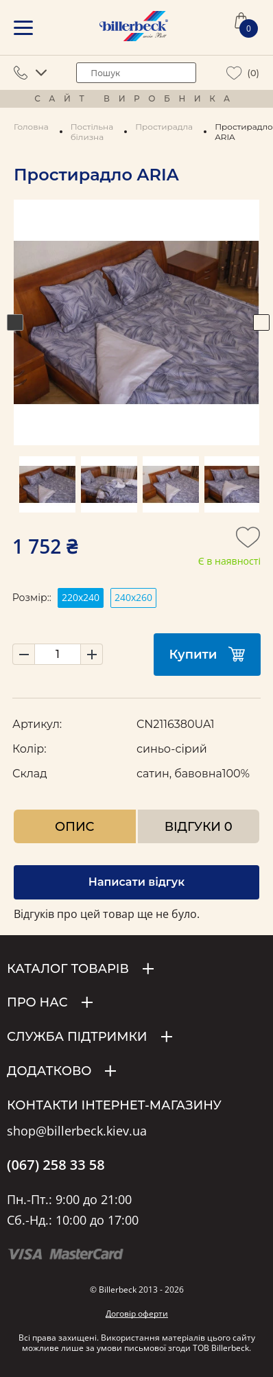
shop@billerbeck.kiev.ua (77, 1131)
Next (261, 322)
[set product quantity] (57, 654)
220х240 (80, 597)
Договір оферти (137, 1313)
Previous (15, 322)
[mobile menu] (23, 28)
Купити (207, 654)
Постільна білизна (92, 131)
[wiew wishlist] (234, 73)
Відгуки (199, 826)
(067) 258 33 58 (56, 1165)
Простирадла (164, 126)
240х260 (133, 597)
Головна (31, 126)
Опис (74, 826)
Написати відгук (136, 881)
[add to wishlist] (248, 541)
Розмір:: (31, 597)
